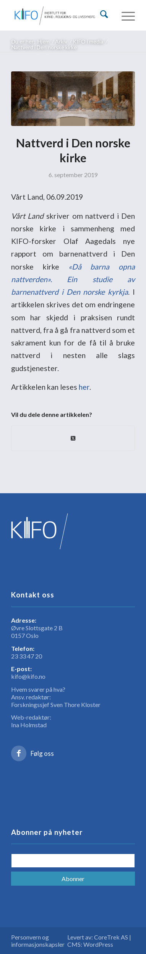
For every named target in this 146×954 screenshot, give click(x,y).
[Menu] (124, 15)
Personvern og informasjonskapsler (38, 940)
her (84, 387)
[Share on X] (73, 438)
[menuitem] (104, 12)
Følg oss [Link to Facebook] (42, 753)
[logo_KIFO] (60, 15)
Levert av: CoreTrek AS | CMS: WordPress (99, 940)
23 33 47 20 (26, 656)
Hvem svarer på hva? (38, 689)
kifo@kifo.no (28, 676)
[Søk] (104, 14)
